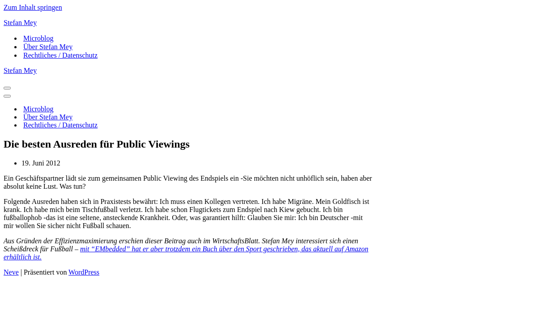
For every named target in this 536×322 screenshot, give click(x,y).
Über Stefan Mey (47, 47)
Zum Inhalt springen (33, 7)
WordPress (83, 272)
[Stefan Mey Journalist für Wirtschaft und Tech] (268, 23)
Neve (11, 272)
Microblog (38, 38)
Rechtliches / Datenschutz (60, 55)
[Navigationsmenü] (7, 88)
